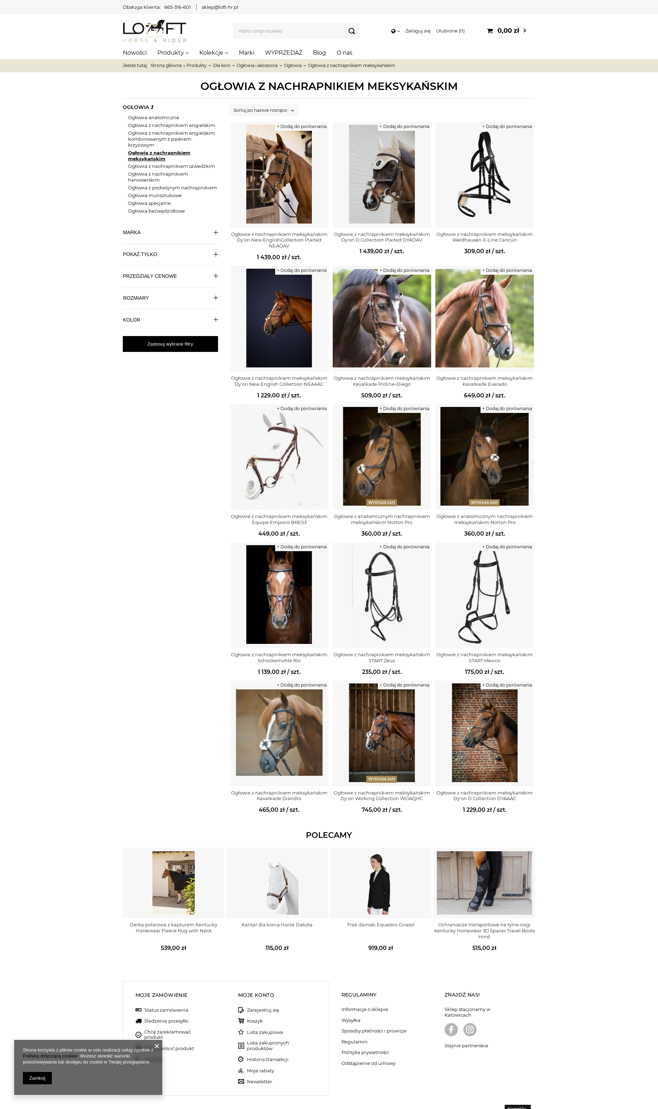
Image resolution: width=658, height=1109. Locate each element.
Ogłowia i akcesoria (257, 65)
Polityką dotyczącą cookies (50, 1056)
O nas (344, 52)
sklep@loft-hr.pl (220, 7)
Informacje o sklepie (365, 992)
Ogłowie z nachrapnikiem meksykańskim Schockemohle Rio (279, 657)
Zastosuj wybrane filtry (170, 344)
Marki (246, 52)
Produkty (170, 52)
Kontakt (153, 1042)
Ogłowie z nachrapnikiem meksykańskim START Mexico (484, 657)
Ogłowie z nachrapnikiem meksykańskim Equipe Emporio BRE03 (279, 519)
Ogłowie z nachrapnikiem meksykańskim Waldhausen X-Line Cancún (484, 237)
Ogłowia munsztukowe (155, 195)
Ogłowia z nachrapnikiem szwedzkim (171, 166)
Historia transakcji (268, 1042)
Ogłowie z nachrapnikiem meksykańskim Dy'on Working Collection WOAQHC (382, 796)
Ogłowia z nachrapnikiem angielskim (171, 125)
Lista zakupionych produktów (268, 1028)
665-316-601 (177, 7)
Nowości (135, 52)
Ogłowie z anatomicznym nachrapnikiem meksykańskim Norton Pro (382, 519)
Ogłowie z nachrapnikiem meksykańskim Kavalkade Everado (484, 381)
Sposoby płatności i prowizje (374, 1014)
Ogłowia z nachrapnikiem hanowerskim (158, 177)
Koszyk (255, 1004)
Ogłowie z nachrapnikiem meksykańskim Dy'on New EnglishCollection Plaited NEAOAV (279, 240)
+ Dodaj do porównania (302, 126)
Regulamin (355, 1024)
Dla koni (221, 65)
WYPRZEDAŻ (283, 52)
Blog (319, 52)
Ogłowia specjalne (149, 203)
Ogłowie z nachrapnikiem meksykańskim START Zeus (382, 657)
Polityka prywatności (365, 1035)
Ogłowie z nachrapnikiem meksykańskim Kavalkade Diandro (279, 796)
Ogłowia (293, 65)
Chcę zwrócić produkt (169, 1031)
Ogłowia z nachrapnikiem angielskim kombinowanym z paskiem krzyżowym (171, 139)
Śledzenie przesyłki (166, 1004)
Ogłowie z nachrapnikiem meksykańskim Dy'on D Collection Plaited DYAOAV (382, 237)
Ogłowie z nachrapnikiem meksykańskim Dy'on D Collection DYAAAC (484, 796)
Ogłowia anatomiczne (153, 117)
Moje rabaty (260, 1053)
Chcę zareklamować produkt (167, 1017)
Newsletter (259, 1064)
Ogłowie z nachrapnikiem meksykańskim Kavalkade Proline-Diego (382, 381)
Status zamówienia (166, 992)
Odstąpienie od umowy (369, 1046)
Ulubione (450, 30)
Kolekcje (211, 52)
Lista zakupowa (265, 1015)
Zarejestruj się (263, 992)
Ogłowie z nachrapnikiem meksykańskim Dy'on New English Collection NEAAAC (279, 381)
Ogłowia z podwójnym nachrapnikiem (172, 187)
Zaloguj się (417, 30)
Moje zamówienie (161, 978)
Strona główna (166, 65)
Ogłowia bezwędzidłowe (156, 211)
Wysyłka (351, 1003)
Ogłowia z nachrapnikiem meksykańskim (159, 156)
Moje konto (256, 978)
